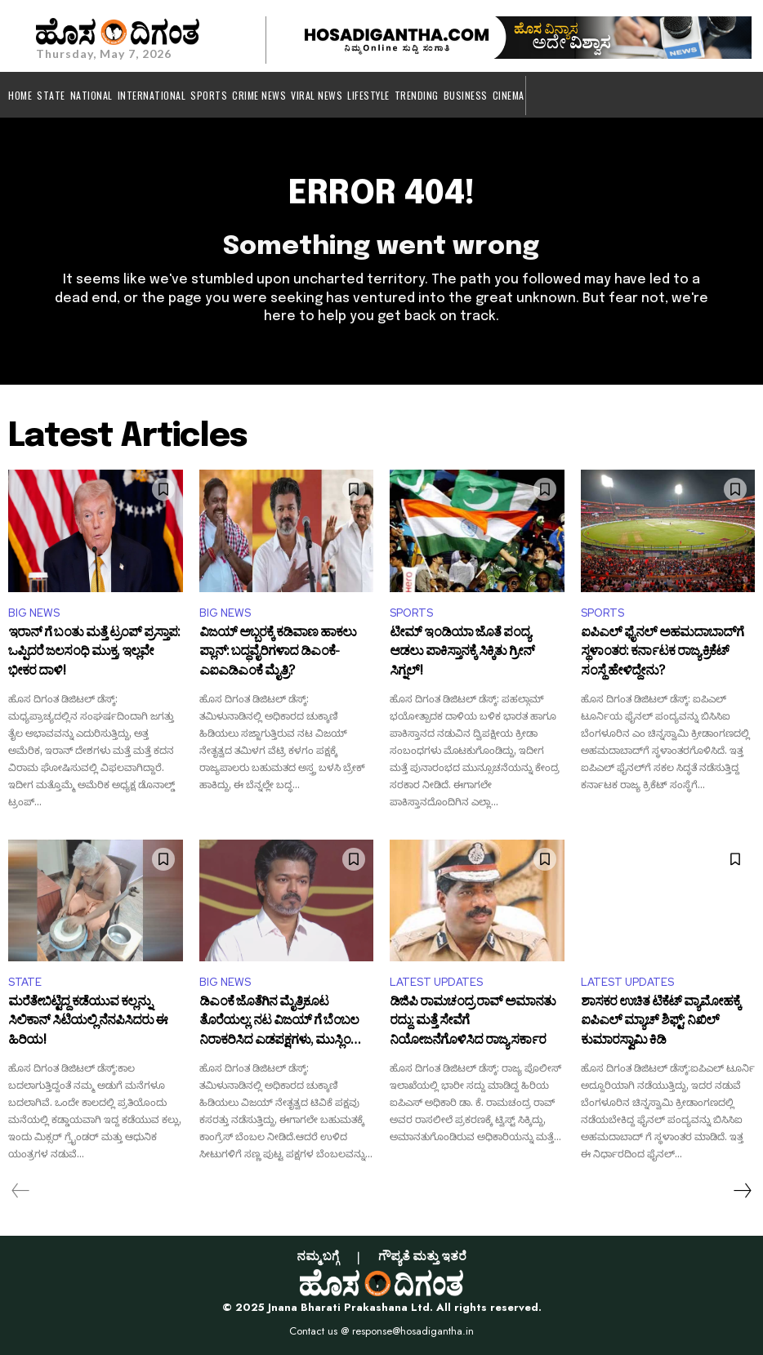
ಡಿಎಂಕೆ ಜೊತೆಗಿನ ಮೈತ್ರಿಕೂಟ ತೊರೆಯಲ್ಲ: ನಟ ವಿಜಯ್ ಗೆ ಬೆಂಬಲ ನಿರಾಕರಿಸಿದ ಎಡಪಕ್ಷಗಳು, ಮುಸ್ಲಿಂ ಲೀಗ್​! (279, 1023)
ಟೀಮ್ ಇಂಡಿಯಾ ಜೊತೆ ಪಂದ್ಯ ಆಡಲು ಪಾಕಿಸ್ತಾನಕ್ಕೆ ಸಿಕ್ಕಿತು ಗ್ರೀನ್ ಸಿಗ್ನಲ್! (462, 654)
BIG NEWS (34, 613)
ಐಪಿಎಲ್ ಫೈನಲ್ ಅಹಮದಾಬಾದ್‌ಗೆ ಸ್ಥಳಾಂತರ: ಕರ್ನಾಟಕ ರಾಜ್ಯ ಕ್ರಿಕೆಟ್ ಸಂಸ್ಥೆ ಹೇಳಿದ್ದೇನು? (662, 654)
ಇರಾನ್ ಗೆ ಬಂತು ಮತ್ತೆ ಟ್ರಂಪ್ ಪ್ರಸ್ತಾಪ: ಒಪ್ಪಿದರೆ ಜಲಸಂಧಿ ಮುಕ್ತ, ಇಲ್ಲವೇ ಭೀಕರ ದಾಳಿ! (94, 654)
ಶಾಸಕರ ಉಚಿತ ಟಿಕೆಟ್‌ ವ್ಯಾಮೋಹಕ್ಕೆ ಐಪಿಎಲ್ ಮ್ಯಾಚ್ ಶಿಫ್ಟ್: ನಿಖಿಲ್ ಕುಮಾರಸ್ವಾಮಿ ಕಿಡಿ (660, 1023)
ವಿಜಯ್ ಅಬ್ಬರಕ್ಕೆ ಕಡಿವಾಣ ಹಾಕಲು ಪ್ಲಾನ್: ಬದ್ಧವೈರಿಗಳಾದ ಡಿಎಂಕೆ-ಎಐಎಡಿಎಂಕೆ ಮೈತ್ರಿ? (277, 654)
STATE (25, 982)
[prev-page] (20, 1191)
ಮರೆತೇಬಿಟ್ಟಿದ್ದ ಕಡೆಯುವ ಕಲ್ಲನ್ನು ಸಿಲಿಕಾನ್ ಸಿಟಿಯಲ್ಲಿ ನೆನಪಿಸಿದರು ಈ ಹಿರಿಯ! (87, 1023)
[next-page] (742, 1191)
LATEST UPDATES (436, 982)
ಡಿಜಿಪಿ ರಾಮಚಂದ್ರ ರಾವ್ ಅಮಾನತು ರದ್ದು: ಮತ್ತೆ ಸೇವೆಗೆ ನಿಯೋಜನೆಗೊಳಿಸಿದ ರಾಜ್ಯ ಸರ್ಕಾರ (473, 1023)
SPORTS (411, 613)
